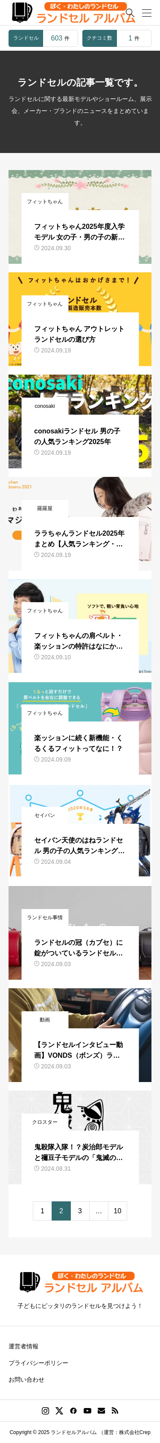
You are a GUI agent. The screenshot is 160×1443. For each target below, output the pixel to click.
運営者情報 (23, 1346)
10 (118, 1211)
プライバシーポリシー (38, 1362)
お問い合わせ (26, 1379)
